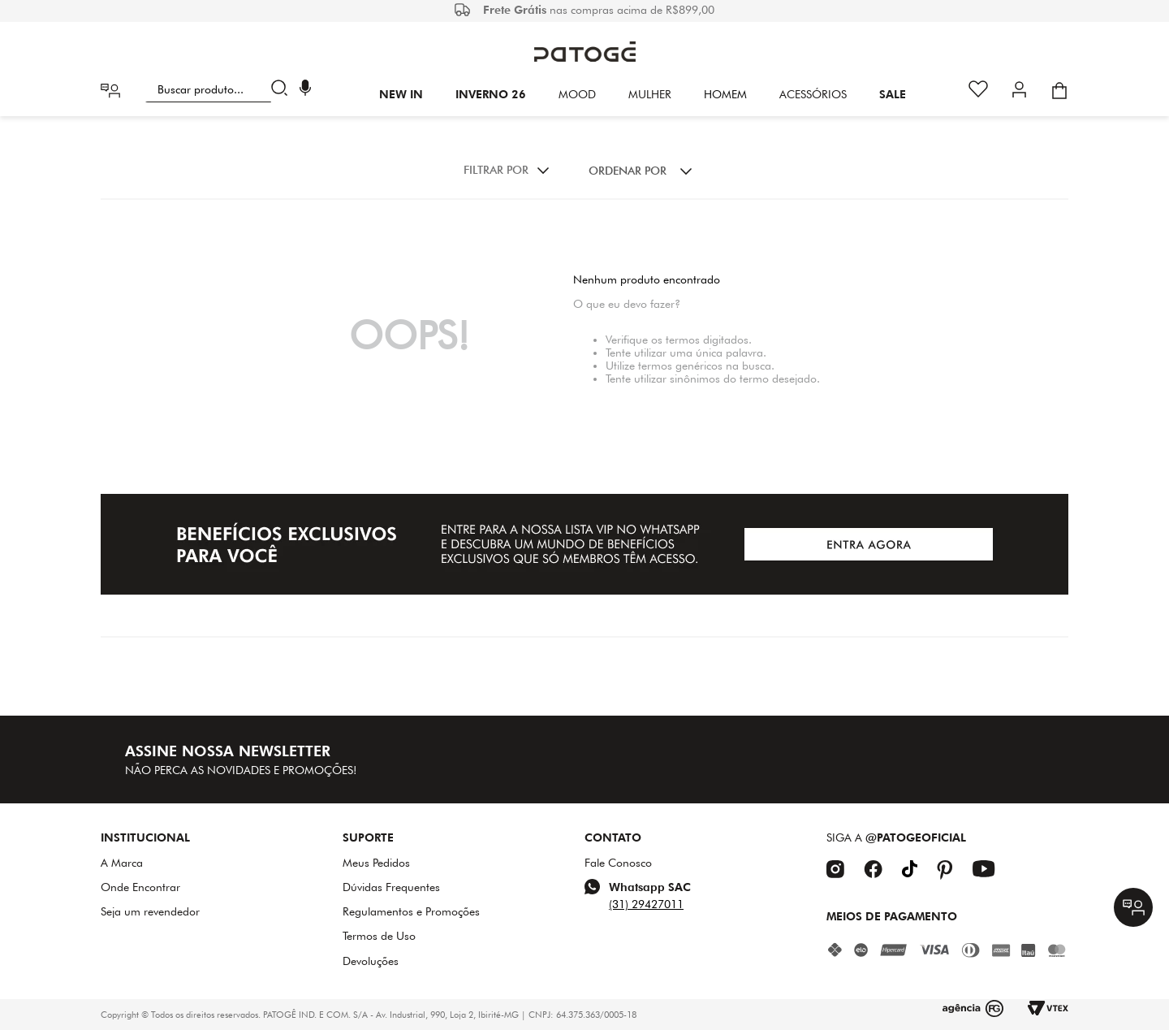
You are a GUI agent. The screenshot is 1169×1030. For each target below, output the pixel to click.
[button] (305, 89)
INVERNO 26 (490, 94)
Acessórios (813, 94)
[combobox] (220, 89)
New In (401, 94)
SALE (892, 94)
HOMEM (725, 94)
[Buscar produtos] (283, 89)
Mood (577, 94)
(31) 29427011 (646, 904)
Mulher (649, 94)
